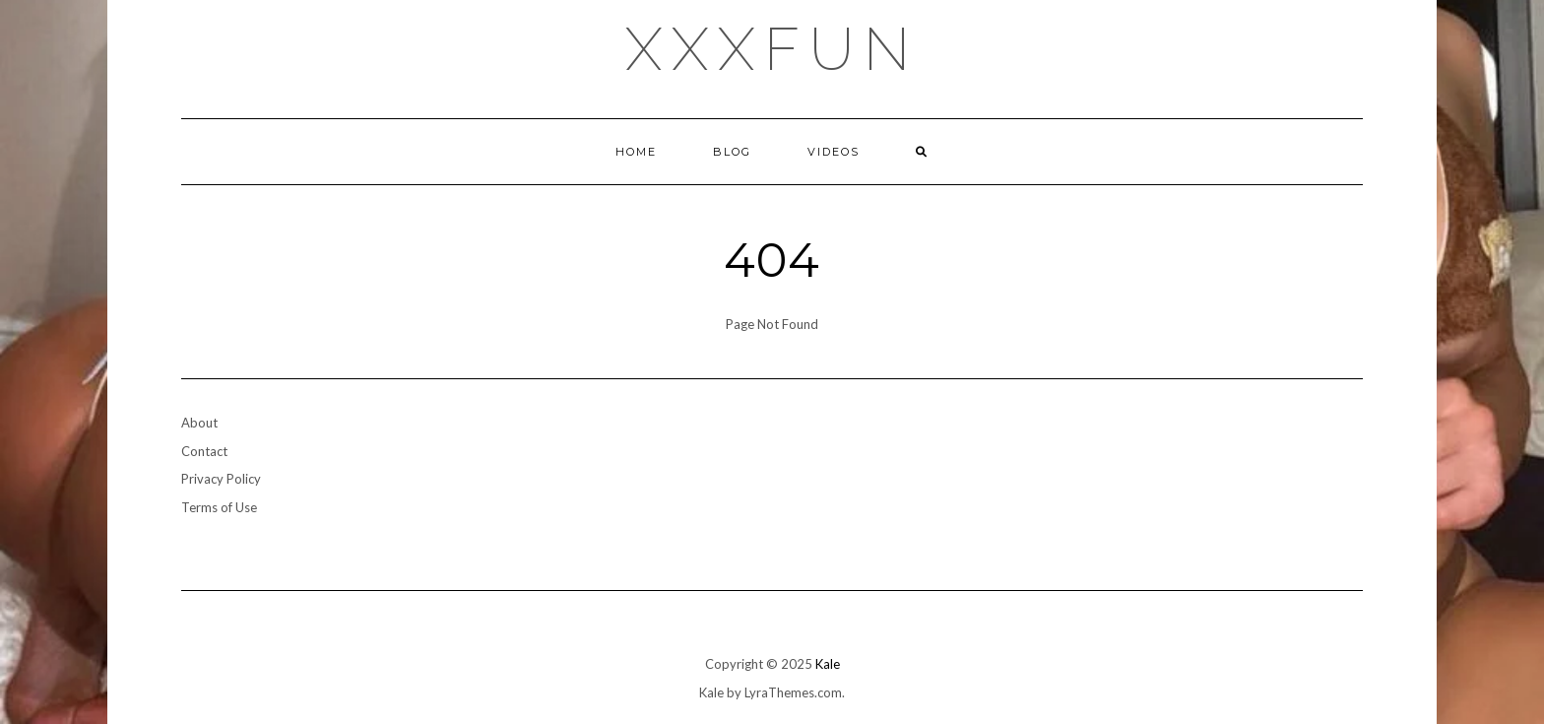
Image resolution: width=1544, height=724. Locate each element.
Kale (827, 664)
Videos (833, 152)
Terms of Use (219, 507)
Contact (204, 451)
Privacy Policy (221, 479)
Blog (732, 152)
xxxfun (772, 49)
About (199, 422)
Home (636, 152)
